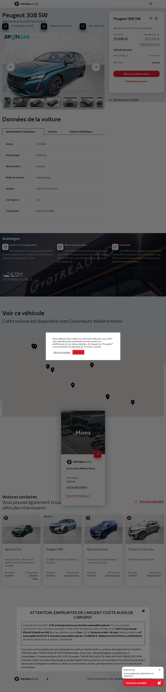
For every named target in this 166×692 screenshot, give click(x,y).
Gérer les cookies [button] (61, 352)
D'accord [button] (78, 352)
